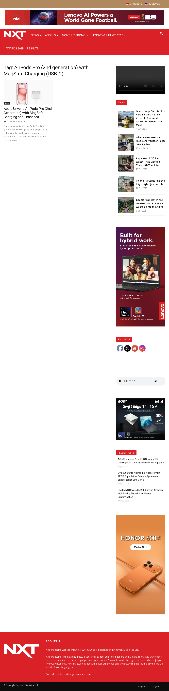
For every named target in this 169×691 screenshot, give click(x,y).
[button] (161, 34)
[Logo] (16, 35)
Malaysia (155, 686)
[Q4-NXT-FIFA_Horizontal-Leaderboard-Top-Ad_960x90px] (84, 24)
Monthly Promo (75, 35)
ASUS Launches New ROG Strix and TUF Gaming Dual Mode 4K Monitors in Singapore (141, 461)
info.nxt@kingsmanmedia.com (74, 674)
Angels (51, 35)
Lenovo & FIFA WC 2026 (109, 35)
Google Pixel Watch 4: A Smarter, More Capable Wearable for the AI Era (149, 203)
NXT (6, 121)
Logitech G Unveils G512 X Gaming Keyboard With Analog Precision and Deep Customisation (141, 493)
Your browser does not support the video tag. (140, 80)
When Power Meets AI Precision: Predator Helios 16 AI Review (150, 141)
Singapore (143, 686)
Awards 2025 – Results (22, 48)
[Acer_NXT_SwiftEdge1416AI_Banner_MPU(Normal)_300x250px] (140, 438)
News (36, 35)
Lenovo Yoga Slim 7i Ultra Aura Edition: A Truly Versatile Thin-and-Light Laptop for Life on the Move (150, 118)
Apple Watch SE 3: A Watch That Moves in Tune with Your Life (148, 162)
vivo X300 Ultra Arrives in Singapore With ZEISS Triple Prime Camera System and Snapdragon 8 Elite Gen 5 (139, 476)
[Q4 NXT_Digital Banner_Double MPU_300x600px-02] (140, 325)
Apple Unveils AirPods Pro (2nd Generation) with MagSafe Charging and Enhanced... (28, 113)
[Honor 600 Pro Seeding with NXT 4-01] (140, 613)
